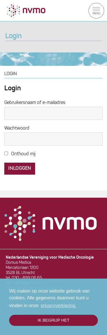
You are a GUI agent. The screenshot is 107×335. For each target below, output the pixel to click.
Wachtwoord (16, 128)
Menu (96, 11)
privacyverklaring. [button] (58, 305)
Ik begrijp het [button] (54, 320)
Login (13, 36)
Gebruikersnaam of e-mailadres (34, 103)
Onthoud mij (19, 154)
